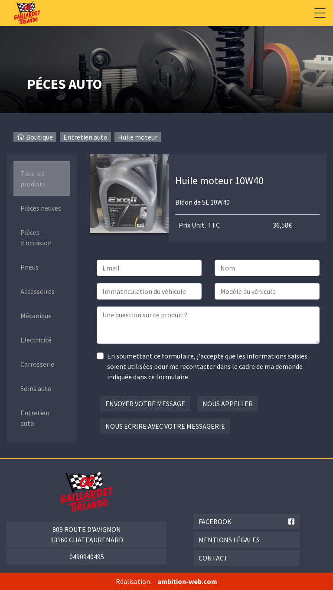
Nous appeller (227, 403)
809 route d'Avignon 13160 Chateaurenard (86, 534)
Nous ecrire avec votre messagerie (165, 426)
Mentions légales (229, 539)
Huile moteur (137, 137)
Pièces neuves (40, 208)
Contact (213, 558)
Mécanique (36, 315)
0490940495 (86, 556)
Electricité (36, 340)
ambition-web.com (187, 581)
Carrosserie (37, 364)
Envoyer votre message (145, 403)
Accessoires (37, 291)
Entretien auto (85, 137)
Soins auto (36, 388)
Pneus (29, 267)
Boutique (39, 137)
